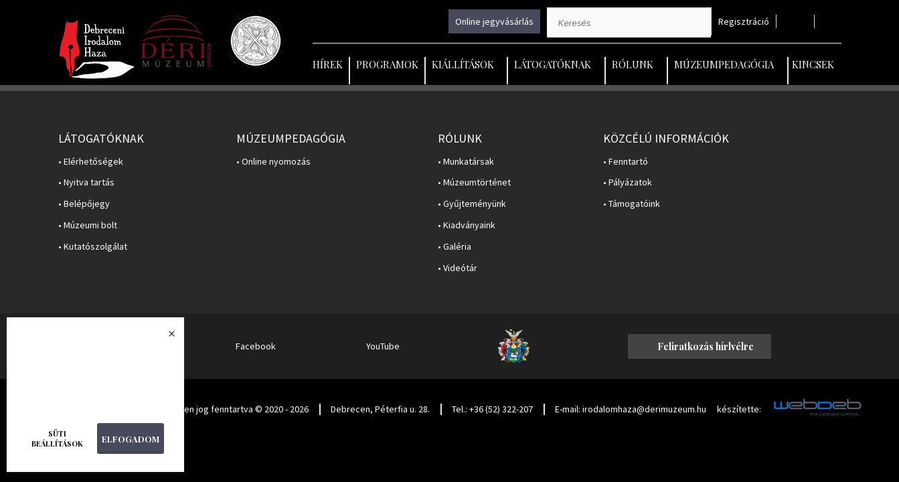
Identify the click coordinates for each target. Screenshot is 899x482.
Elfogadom (130, 439)
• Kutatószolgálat (92, 246)
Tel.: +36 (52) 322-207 (492, 409)
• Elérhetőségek (90, 161)
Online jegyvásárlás (494, 21)
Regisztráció (743, 21)
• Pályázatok (627, 182)
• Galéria (454, 246)
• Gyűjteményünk (472, 204)
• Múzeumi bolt (87, 225)
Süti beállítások (57, 438)
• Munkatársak (466, 161)
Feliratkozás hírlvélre (705, 346)
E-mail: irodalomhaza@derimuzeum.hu (630, 409)
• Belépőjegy (84, 204)
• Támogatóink (631, 204)
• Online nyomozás (273, 161)
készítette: (739, 409)
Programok (387, 64)
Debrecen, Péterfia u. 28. (380, 409)
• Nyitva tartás (86, 182)
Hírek (328, 64)
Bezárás (165, 337)
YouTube (383, 346)
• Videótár (457, 268)
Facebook (256, 346)
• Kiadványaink (466, 225)
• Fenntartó (625, 161)
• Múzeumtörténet (474, 182)
